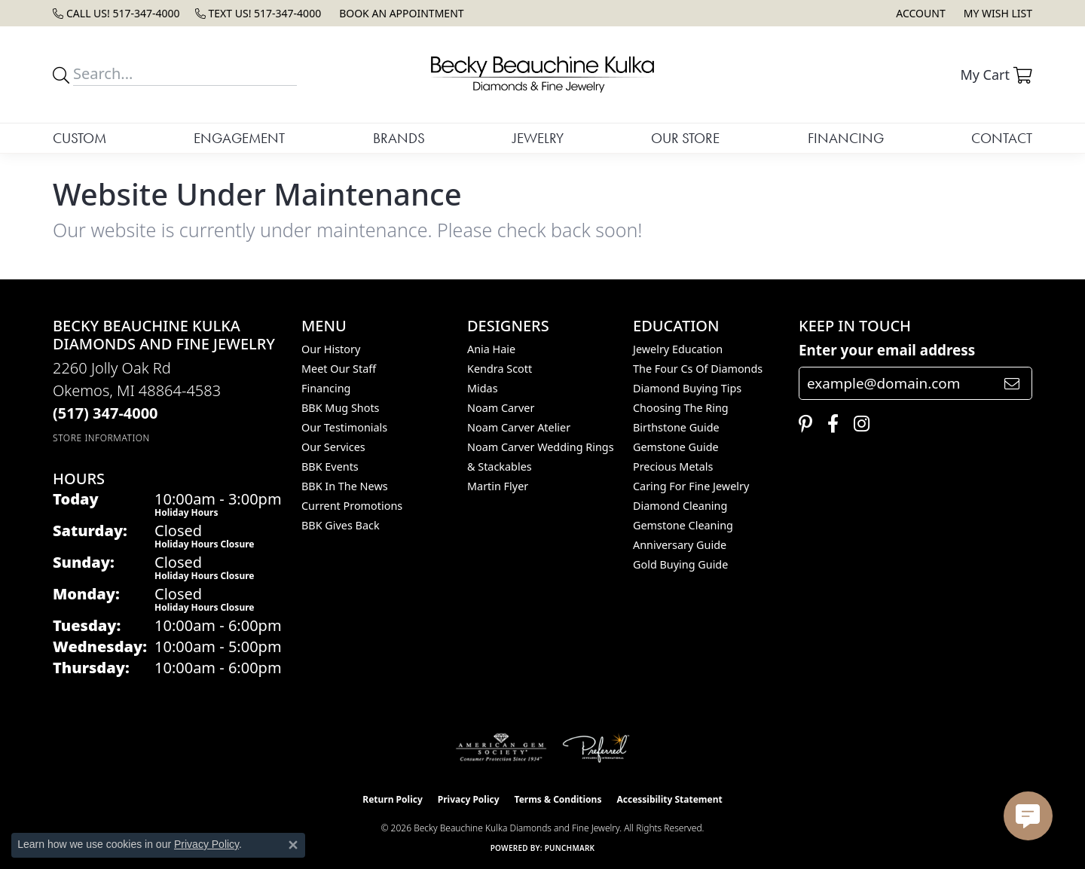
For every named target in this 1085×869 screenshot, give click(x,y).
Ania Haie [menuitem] (491, 349)
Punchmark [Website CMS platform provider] (570, 848)
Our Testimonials (344, 427)
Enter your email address (887, 350)
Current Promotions (351, 506)
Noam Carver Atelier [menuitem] (518, 427)
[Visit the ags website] (501, 748)
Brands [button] (399, 138)
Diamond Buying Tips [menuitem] (687, 388)
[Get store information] (101, 437)
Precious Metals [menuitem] (673, 466)
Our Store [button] (685, 138)
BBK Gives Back (340, 525)
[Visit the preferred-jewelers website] (596, 748)
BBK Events (330, 466)
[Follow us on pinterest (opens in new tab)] (801, 424)
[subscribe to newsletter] (1012, 383)
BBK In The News (344, 486)
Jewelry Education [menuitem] (678, 349)
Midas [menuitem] (482, 388)
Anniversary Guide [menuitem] (679, 545)
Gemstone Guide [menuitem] (676, 447)
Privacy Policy (469, 799)
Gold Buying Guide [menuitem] (680, 564)
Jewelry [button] (538, 138)
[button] (919, 13)
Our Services (333, 447)
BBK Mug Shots (340, 408)
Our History (330, 349)
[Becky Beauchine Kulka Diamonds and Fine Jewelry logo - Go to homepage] (542, 74)
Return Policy (392, 799)
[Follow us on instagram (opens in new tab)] (858, 424)
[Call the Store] (105, 413)
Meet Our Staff (338, 368)
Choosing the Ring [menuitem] (681, 408)
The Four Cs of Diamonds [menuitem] (698, 368)
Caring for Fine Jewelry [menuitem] (691, 486)
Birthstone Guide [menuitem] (676, 427)
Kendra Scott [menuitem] (499, 368)
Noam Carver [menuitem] (500, 408)
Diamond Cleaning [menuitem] (680, 506)
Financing (846, 138)
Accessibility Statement (669, 799)
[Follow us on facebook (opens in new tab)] (829, 424)
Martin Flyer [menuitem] (497, 486)
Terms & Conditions (558, 799)
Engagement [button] (239, 138)
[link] (116, 13)
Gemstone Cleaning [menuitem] (683, 525)
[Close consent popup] (293, 844)
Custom (79, 138)
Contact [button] (1001, 138)
